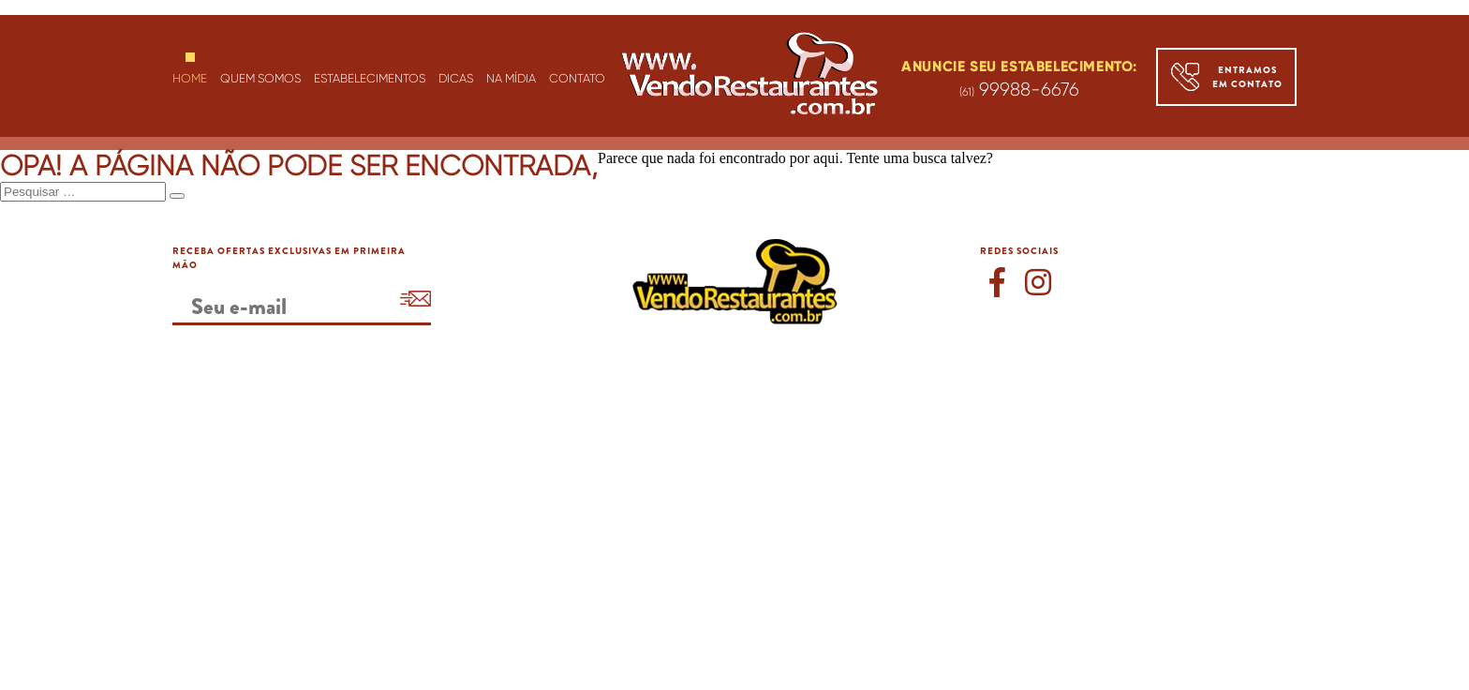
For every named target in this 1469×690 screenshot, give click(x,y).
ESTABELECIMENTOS (369, 78)
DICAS (455, 78)
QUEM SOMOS (260, 78)
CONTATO (577, 78)
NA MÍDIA (511, 78)
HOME (189, 78)
